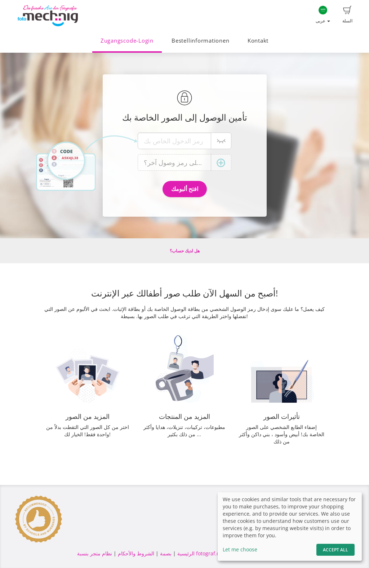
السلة (347, 15)
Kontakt (258, 40)
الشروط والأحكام (136, 553)
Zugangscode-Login (127, 40)
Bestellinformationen (200, 40)
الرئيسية (185, 553)
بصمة (165, 553)
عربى (323, 15)
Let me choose (240, 549)
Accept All (335, 550)
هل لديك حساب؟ (185, 251)
